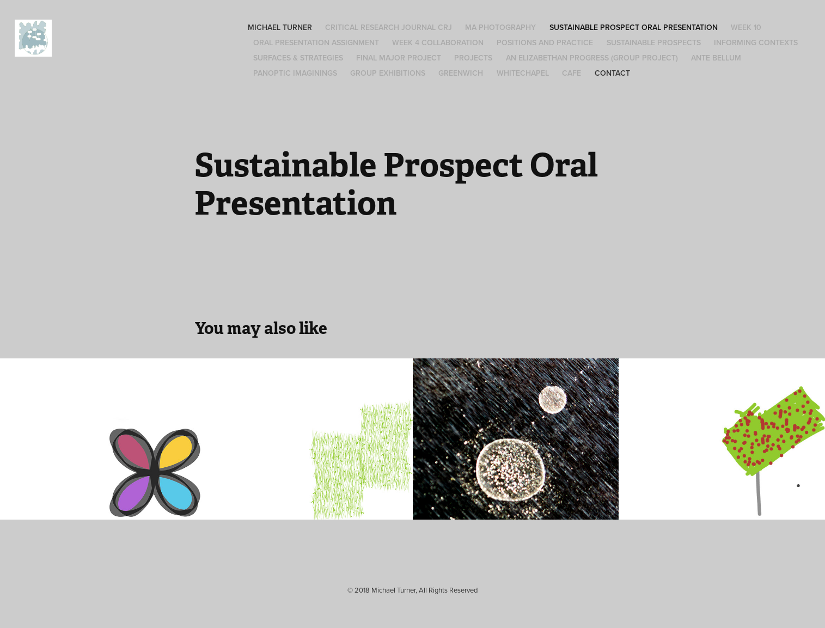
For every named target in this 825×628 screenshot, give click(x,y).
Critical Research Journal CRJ (388, 27)
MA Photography (500, 27)
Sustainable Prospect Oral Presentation (633, 27)
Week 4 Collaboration (438, 42)
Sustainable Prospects (654, 42)
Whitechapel (523, 73)
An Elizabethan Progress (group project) (592, 57)
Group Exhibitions (387, 73)
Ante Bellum (716, 57)
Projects (473, 57)
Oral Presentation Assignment (316, 42)
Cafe (571, 73)
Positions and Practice (545, 42)
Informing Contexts (756, 42)
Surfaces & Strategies (298, 57)
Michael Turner (280, 27)
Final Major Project (398, 57)
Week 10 (746, 27)
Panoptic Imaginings (295, 73)
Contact (612, 73)
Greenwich (460, 73)
